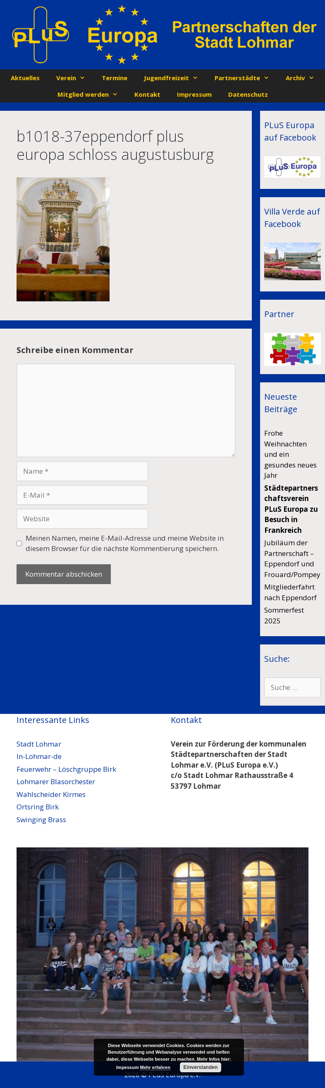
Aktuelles (25, 78)
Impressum (194, 94)
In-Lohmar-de (39, 756)
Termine (114, 78)
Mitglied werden (91, 94)
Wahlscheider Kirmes (51, 794)
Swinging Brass (41, 819)
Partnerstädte (246, 77)
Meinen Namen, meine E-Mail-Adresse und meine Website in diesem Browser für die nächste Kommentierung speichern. (125, 543)
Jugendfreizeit (175, 77)
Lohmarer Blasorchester (56, 781)
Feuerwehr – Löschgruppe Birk (66, 769)
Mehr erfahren (155, 1067)
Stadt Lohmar (39, 744)
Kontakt (147, 94)
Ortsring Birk (38, 806)
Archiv (304, 77)
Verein (74, 77)
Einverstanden (201, 1067)
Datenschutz (248, 94)
